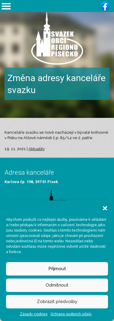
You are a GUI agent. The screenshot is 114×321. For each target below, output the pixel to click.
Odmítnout (57, 285)
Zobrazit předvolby (57, 301)
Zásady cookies (33, 314)
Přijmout (57, 268)
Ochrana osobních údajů (71, 314)
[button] (105, 208)
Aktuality (36, 149)
